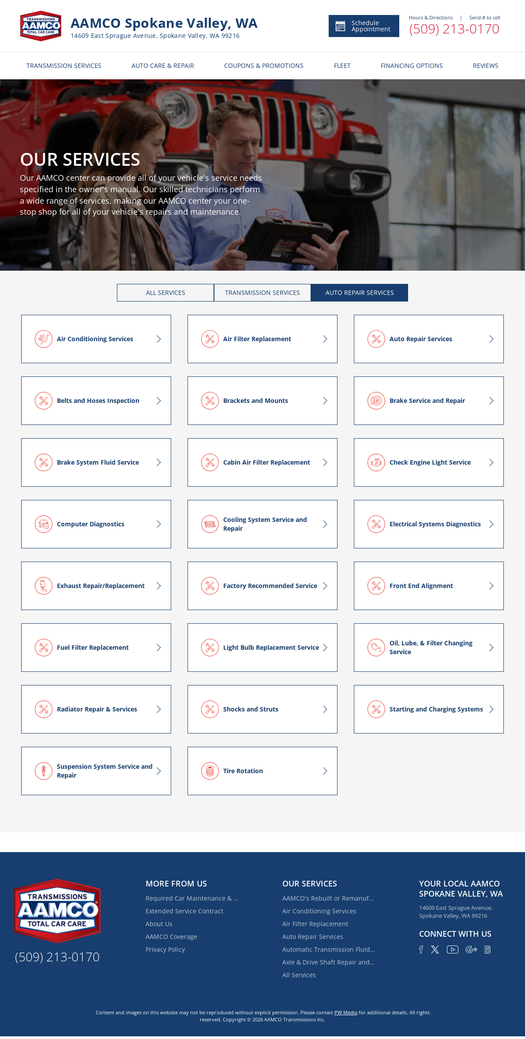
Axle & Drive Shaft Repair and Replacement (328, 962)
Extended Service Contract (184, 911)
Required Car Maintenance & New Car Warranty (192, 898)
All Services (299, 975)
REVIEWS (486, 65)
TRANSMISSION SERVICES (63, 65)
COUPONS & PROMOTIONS (264, 65)
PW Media (345, 1012)
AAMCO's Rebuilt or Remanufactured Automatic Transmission (328, 898)
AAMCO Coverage (171, 936)
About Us (159, 924)
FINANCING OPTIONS (412, 65)
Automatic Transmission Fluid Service (328, 949)
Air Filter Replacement (315, 924)
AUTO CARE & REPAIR (162, 65)
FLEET (342, 65)
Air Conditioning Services (319, 911)
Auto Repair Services (312, 936)
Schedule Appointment (362, 26)
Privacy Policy (165, 949)
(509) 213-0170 (454, 28)
